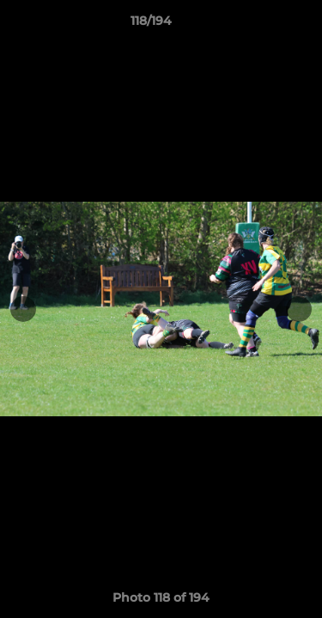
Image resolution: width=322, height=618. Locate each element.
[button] (260, 25)
